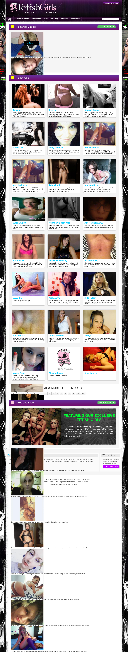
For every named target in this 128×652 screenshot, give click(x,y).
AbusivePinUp (20, 185)
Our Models (36, 19)
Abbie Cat (18, 148)
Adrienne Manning (58, 260)
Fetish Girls (22, 77)
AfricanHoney (91, 260)
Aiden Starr (90, 298)
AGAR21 (17, 298)
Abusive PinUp (91, 148)
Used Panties (75, 19)
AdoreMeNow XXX (93, 223)
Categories (48, 19)
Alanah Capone (56, 373)
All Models (105, 27)
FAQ (56, 19)
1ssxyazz (53, 110)
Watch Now (105, 402)
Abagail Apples (91, 110)
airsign (87, 335)
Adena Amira (19, 223)
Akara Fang (19, 373)
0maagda (17, 110)
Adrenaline (18, 260)
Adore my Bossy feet (59, 223)
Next (83, 393)
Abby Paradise (56, 148)
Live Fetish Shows (22, 19)
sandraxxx (29, 43)
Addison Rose (91, 185)
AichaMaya (54, 298)
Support (64, 19)
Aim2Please (19, 335)
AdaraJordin (55, 185)
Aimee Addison (56, 335)
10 (78, 393)
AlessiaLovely (91, 373)
